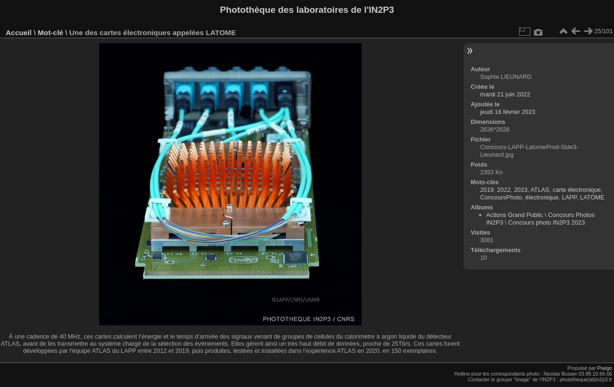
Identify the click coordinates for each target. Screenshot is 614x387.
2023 (520, 189)
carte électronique (577, 189)
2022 (504, 189)
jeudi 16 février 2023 (507, 111)
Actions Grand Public (514, 214)
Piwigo (604, 368)
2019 (486, 189)
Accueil (19, 32)
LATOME (592, 197)
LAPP (569, 197)
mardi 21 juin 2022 (505, 94)
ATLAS (539, 189)
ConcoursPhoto (501, 197)
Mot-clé (50, 32)
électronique (541, 197)
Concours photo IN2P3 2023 (546, 222)
